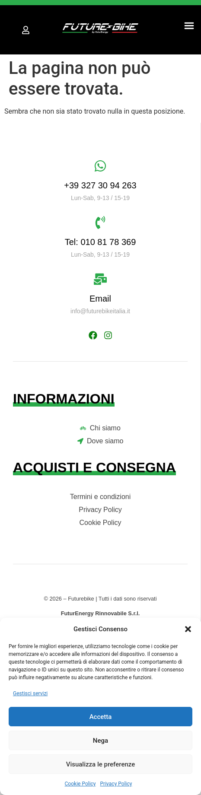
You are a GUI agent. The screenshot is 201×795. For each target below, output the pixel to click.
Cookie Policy (80, 784)
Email (100, 298)
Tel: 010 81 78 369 (100, 242)
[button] (188, 629)
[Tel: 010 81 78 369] (100, 222)
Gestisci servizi (30, 693)
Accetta (100, 717)
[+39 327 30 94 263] (100, 165)
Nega (100, 740)
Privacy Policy (116, 784)
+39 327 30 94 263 (100, 185)
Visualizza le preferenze (100, 764)
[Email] (100, 279)
